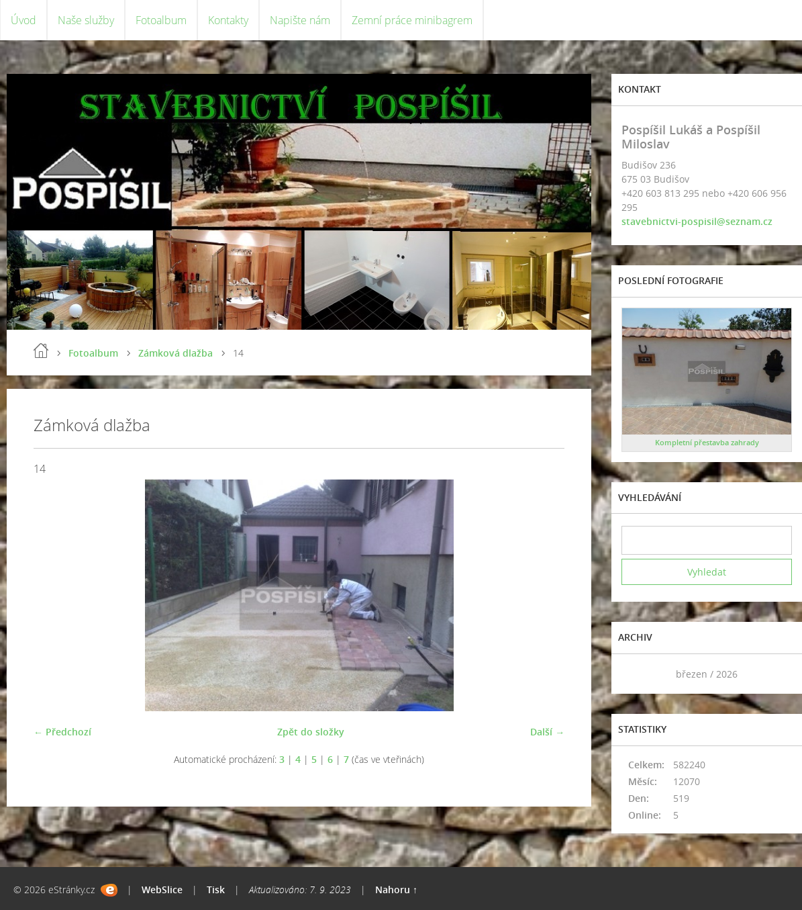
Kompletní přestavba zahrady (707, 442)
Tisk (216, 889)
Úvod (23, 20)
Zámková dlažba (175, 353)
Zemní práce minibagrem (412, 20)
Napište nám (300, 20)
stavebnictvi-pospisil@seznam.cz (696, 221)
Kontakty (228, 20)
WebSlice (162, 889)
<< (636, 674)
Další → (547, 731)
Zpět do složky (310, 731)
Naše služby (86, 20)
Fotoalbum (161, 20)
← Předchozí (62, 731)
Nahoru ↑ (396, 889)
